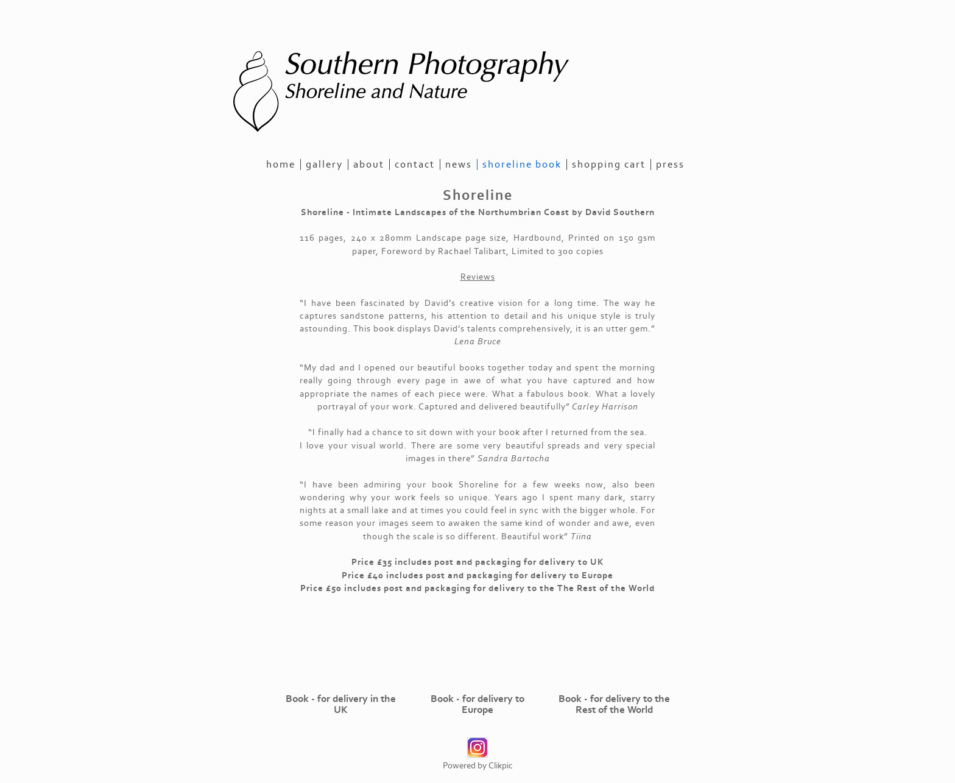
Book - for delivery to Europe (477, 704)
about (368, 164)
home (280, 164)
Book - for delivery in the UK (341, 704)
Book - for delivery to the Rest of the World (614, 704)
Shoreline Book (522, 164)
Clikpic (500, 765)
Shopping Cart (609, 164)
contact (415, 164)
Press (670, 164)
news (458, 164)
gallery (324, 164)
